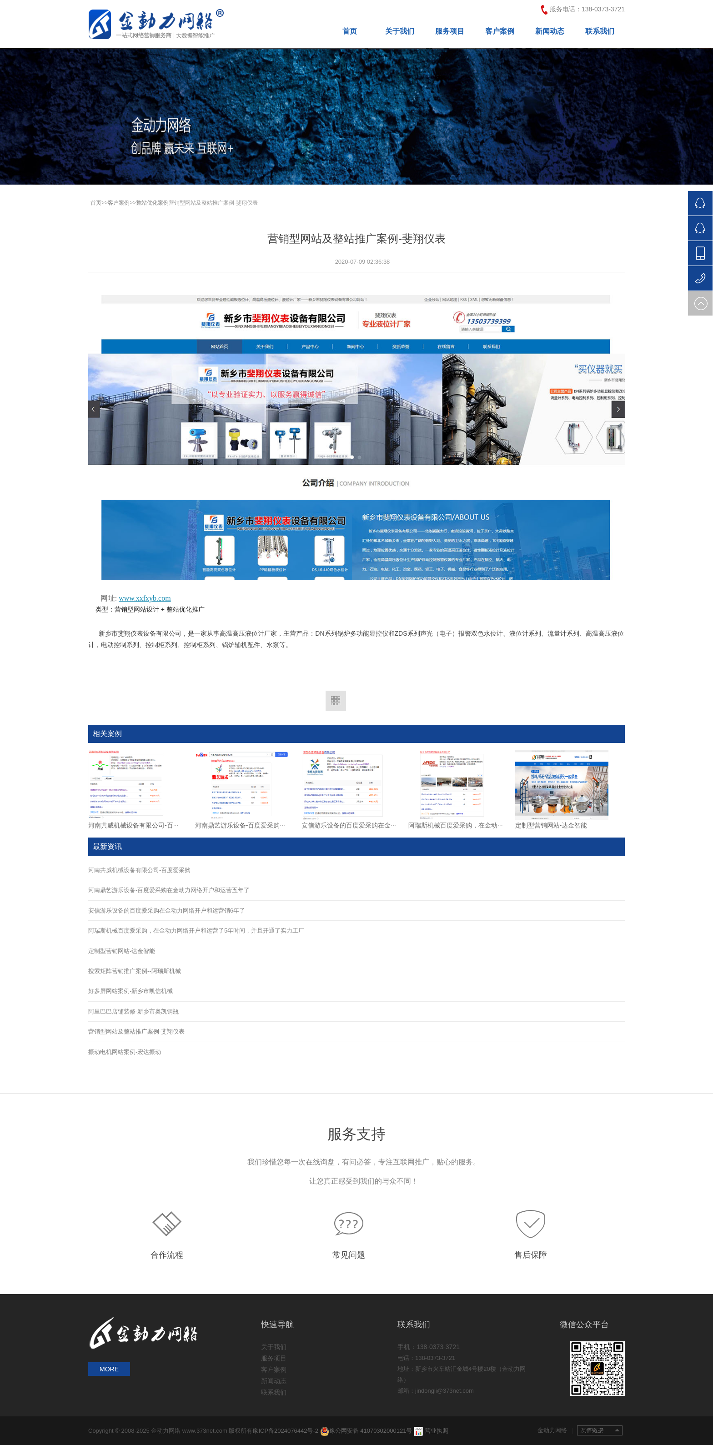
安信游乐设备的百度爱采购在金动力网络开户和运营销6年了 (166, 910)
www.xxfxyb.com (145, 598)
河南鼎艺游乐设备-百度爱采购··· (240, 825)
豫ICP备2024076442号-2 (286, 1430)
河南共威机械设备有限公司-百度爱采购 (139, 870)
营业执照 (436, 1430)
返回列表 (336, 701)
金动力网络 (555, 1430)
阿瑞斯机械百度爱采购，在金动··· (455, 825)
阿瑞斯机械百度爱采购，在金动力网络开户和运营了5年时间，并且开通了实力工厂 (196, 930)
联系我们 (599, 31)
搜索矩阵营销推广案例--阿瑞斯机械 (134, 971)
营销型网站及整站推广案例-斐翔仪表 (136, 1031)
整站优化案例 (152, 203)
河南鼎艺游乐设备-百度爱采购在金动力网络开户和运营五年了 (169, 890)
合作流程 (167, 1254)
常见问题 (348, 1254)
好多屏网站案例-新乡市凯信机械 (130, 991)
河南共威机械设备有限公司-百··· (133, 825)
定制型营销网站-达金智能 (551, 825)
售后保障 (530, 1254)
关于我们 (399, 31)
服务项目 (449, 31)
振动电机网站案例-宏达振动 (124, 1052)
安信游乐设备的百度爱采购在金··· (348, 825)
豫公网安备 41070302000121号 (366, 1430)
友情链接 (600, 1430)
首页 (349, 31)
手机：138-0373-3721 (428, 1346)
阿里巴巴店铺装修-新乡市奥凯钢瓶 (133, 1011)
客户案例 (499, 31)
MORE (109, 1369)
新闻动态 (549, 31)
